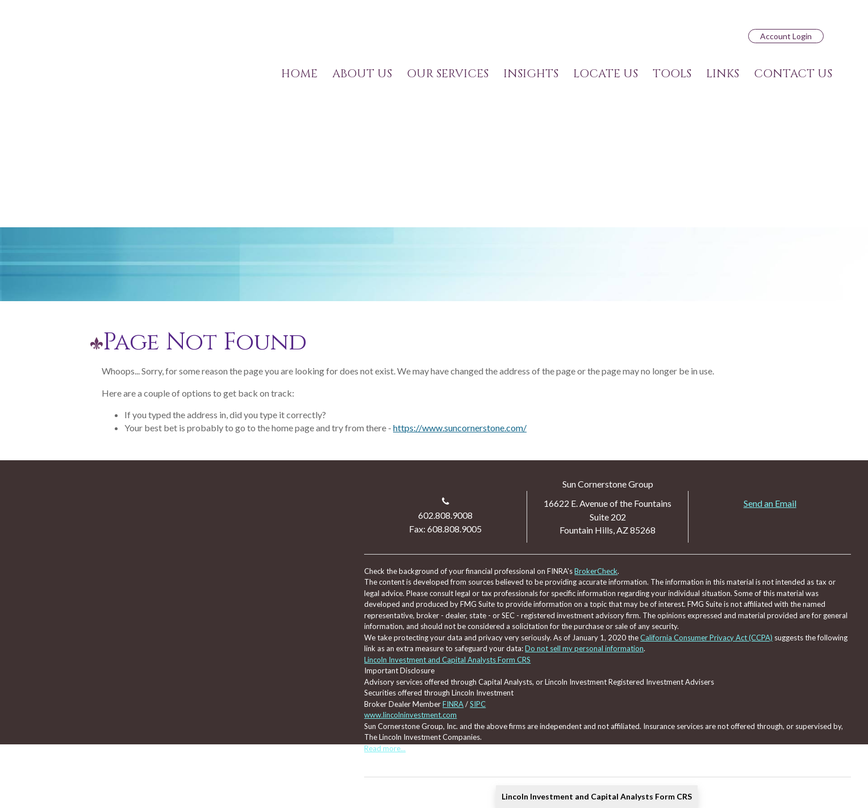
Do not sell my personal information (584, 648)
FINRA (453, 704)
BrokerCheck (595, 571)
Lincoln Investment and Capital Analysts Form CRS (597, 796)
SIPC (478, 704)
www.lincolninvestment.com (410, 714)
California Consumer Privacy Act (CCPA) (706, 637)
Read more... (385, 748)
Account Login (786, 36)
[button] (362, 73)
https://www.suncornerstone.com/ (460, 427)
